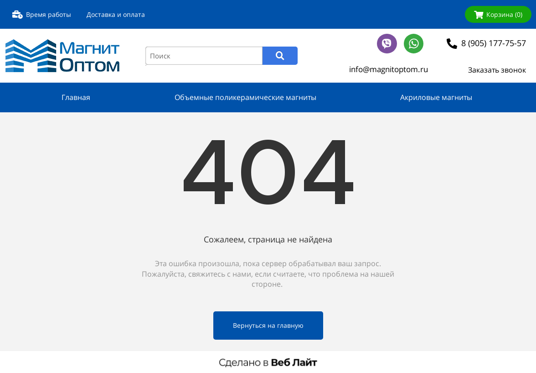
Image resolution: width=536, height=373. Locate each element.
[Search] (280, 56)
